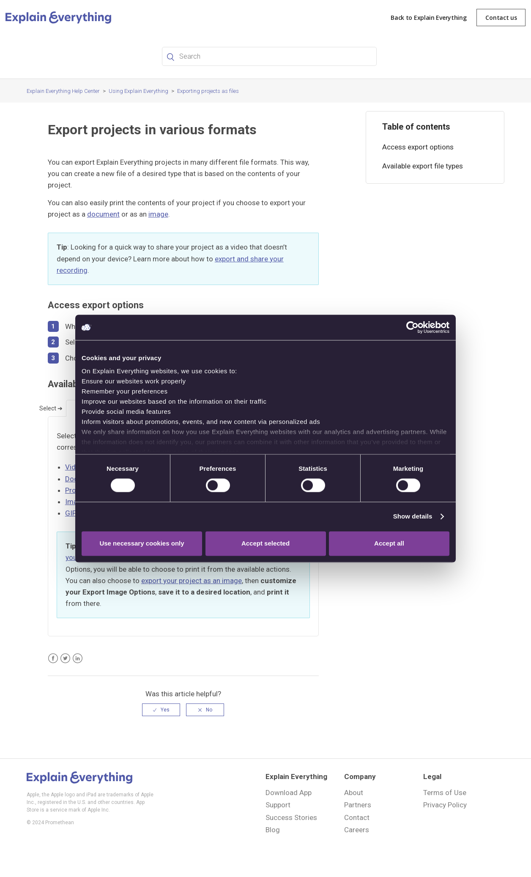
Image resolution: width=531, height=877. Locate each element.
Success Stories (291, 817)
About (353, 792)
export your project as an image (191, 580)
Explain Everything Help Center (63, 91)
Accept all (389, 543)
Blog (273, 829)
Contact (357, 817)
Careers (356, 829)
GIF (70, 513)
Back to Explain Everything (428, 18)
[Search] (269, 56)
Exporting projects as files (208, 91)
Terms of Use (444, 792)
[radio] (161, 709)
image (158, 214)
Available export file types (422, 166)
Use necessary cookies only (141, 543)
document (103, 214)
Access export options (418, 147)
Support (278, 805)
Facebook (53, 658)
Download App (289, 792)
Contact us (501, 18)
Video (74, 467)
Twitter (65, 658)
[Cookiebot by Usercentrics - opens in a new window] (412, 327)
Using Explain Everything (138, 91)
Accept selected (265, 543)
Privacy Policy (445, 805)
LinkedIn (77, 658)
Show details (412, 516)
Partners (357, 805)
